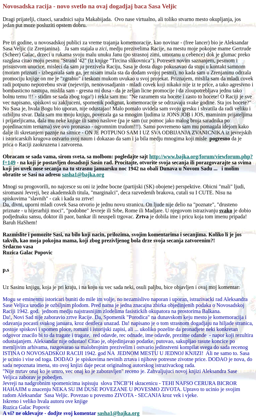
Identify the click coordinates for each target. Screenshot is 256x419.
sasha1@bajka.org (118, 413)
